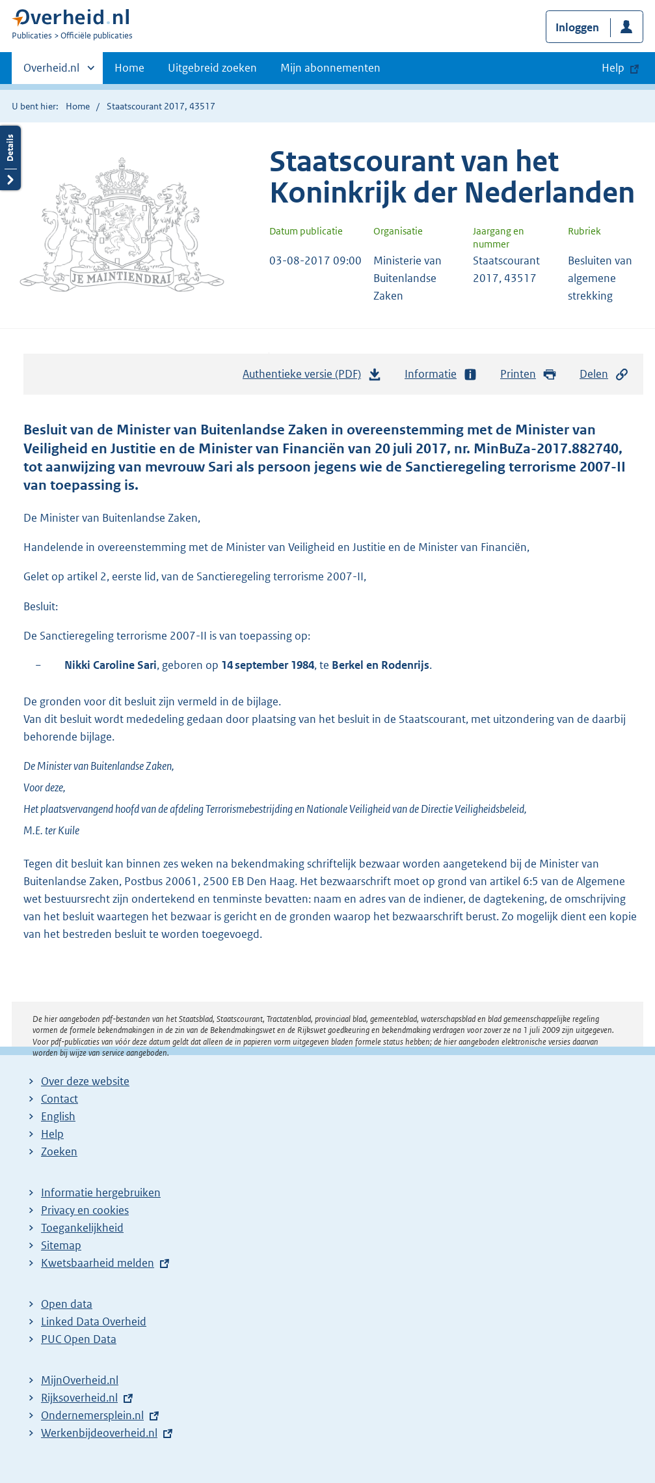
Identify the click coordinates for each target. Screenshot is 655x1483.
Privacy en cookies (85, 1210)
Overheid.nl (51, 71)
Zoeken (59, 1151)
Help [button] (613, 68)
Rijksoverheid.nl (79, 1398)
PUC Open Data (78, 1339)
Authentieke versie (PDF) (312, 377)
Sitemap (61, 1245)
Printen (528, 374)
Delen (604, 374)
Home (129, 68)
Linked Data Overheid (93, 1321)
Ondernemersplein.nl (92, 1415)
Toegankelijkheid (82, 1228)
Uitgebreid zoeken (212, 68)
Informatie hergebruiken (101, 1192)
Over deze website (85, 1081)
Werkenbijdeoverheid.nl (99, 1433)
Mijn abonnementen (330, 68)
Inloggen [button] (577, 27)
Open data (66, 1304)
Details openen (10, 158)
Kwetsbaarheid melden (97, 1263)
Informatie (441, 374)
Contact (59, 1099)
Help (52, 1134)
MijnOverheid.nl (79, 1380)
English (58, 1116)
